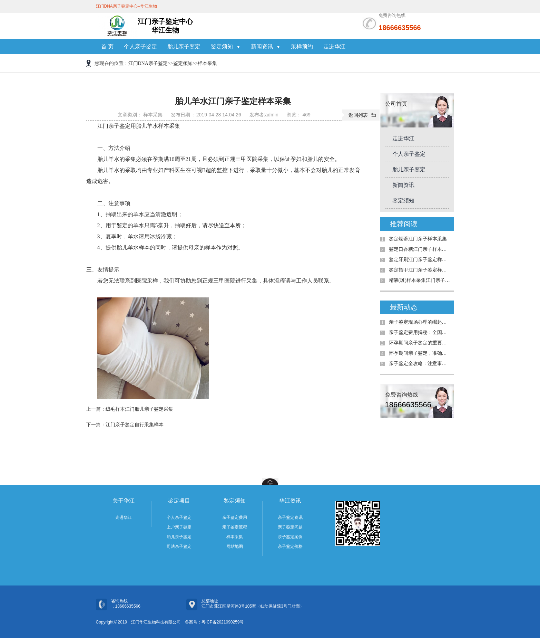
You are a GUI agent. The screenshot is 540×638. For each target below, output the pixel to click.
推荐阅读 (404, 224)
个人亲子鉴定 (140, 46)
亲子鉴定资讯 (290, 517)
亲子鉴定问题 (290, 527)
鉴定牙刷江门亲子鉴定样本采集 (420, 259)
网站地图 (234, 546)
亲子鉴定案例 (290, 536)
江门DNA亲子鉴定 (148, 63)
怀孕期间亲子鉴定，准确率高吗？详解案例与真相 (420, 353)
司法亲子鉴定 (179, 546)
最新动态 (404, 307)
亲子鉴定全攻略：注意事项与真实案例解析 (420, 363)
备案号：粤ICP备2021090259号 (214, 622)
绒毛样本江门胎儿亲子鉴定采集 (139, 409)
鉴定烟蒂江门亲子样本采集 (418, 238)
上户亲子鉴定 (179, 527)
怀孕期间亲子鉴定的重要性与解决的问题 (420, 342)
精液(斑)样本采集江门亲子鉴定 (420, 280)
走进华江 (334, 46)
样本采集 (207, 63)
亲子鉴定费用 (234, 517)
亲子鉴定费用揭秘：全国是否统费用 (420, 332)
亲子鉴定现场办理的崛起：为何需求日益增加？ (420, 322)
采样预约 (302, 46)
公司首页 (396, 104)
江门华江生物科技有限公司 (156, 622)
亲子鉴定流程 (234, 527)
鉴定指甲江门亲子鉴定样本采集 (420, 270)
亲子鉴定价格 (290, 546)
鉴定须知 (225, 46)
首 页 (107, 46)
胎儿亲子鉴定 (183, 46)
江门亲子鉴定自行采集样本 (135, 424)
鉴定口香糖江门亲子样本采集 (420, 249)
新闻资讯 (266, 46)
